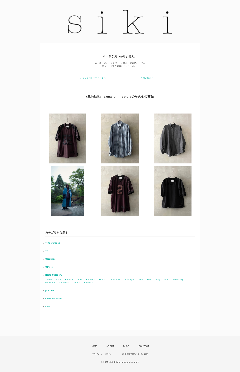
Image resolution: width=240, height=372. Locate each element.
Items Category (53, 275)
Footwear (50, 282)
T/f (46, 251)
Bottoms (90, 279)
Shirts (102, 279)
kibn (47, 306)
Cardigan (130, 279)
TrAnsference (52, 243)
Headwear (89, 282)
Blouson (69, 279)
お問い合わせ (147, 78)
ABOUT (110, 346)
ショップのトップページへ (93, 78)
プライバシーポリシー (102, 354)
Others (49, 267)
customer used (53, 298)
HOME (94, 346)
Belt (166, 279)
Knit (141, 279)
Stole (149, 279)
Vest (80, 279)
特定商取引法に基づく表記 (135, 354)
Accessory (178, 279)
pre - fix (49, 290)
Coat (58, 279)
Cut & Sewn (115, 279)
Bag (158, 279)
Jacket (48, 279)
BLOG (126, 346)
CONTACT (143, 346)
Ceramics (50, 259)
